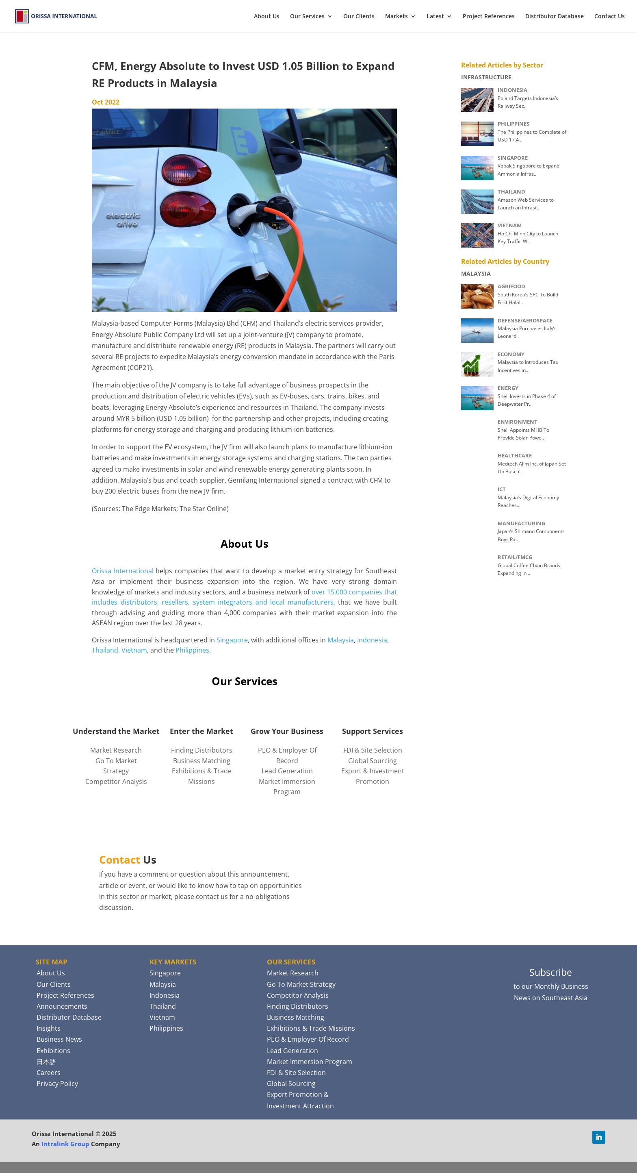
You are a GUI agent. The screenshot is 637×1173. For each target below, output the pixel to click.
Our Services (307, 16)
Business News (59, 1039)
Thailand (105, 650)
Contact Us (609, 16)
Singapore (232, 639)
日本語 (46, 1061)
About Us (267, 16)
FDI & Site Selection (372, 750)
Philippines (192, 650)
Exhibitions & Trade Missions (311, 1028)
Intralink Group (65, 1144)
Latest (435, 16)
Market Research (116, 750)
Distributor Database (554, 16)
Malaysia (340, 639)
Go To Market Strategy (301, 984)
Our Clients (359, 16)
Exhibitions (53, 1050)
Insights (49, 1028)
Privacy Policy (57, 1083)
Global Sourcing (372, 760)
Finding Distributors (201, 750)
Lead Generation (287, 770)
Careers (49, 1072)
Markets (396, 16)
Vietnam (134, 650)
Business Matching (201, 760)
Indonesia (372, 639)
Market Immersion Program (309, 1061)
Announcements (62, 1006)
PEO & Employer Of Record (308, 1039)
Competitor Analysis (116, 781)
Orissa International (123, 570)
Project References (489, 16)
